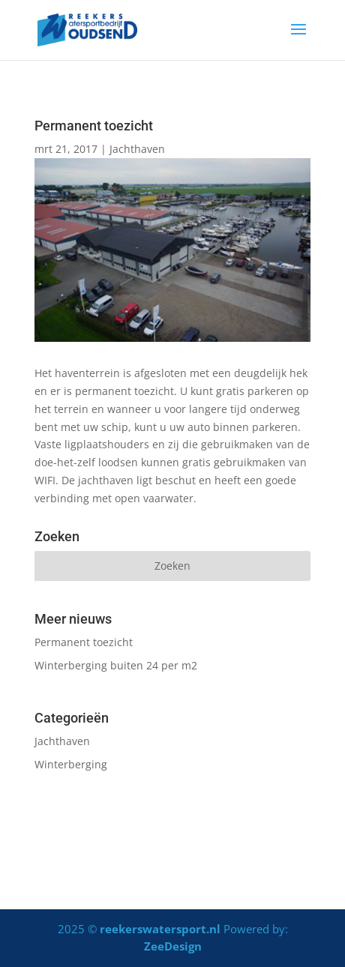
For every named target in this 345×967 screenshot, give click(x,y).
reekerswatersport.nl (160, 928)
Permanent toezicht (83, 642)
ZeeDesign (173, 946)
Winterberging (70, 764)
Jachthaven (137, 149)
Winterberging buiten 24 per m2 (115, 665)
